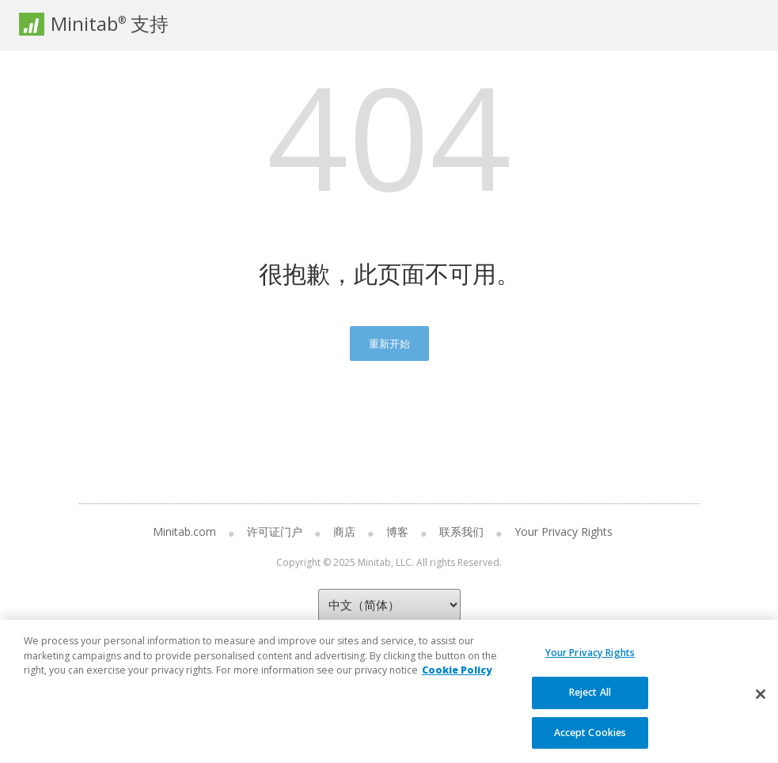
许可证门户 (274, 531)
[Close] (760, 702)
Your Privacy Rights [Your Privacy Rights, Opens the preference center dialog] (590, 662)
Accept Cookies (590, 741)
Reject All (590, 701)
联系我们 (461, 531)
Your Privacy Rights (563, 531)
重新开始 (389, 343)
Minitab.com (184, 531)
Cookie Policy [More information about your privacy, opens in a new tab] (456, 679)
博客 (397, 531)
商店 (344, 531)
